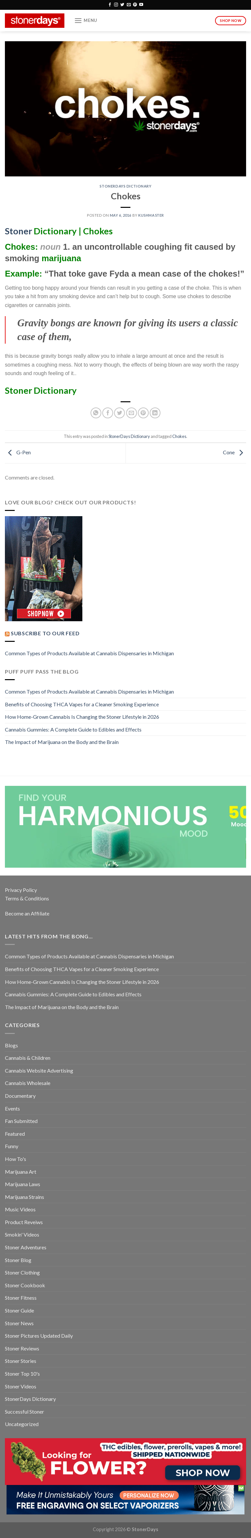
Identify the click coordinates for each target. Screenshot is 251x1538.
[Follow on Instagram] (116, 5)
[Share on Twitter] (119, 412)
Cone (234, 452)
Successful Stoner (24, 1411)
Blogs (11, 1045)
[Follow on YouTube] (141, 5)
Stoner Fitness (21, 1297)
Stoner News (19, 1323)
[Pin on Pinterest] (143, 412)
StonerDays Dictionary (126, 186)
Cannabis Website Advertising (39, 1070)
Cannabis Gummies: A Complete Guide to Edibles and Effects (73, 729)
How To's (15, 1159)
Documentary (20, 1096)
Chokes (179, 436)
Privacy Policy (21, 890)
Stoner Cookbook (25, 1285)
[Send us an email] (129, 5)
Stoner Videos (20, 1386)
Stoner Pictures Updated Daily (39, 1335)
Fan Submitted (21, 1121)
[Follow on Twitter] (122, 5)
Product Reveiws (24, 1222)
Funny (11, 1146)
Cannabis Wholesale (27, 1083)
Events (12, 1108)
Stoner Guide (19, 1310)
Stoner (18, 231)
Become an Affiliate (27, 913)
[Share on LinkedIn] (155, 412)
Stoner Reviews (22, 1348)
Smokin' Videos (22, 1234)
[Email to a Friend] (131, 412)
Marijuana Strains (24, 1197)
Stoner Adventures (25, 1247)
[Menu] (85, 20)
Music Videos (20, 1209)
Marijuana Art (20, 1171)
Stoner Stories (20, 1361)
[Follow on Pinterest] (135, 5)
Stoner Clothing (22, 1272)
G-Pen (18, 452)
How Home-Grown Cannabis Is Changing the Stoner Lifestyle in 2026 (82, 717)
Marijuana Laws (22, 1184)
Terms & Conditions (27, 898)
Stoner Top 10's (22, 1373)
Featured (15, 1134)
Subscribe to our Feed (45, 633)
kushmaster (151, 215)
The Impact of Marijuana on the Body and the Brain (62, 742)
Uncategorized (22, 1424)
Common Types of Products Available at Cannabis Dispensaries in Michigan (89, 653)
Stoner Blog (18, 1260)
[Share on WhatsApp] (96, 412)
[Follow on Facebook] (110, 5)
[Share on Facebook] (107, 412)
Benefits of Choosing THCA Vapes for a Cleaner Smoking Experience (82, 704)
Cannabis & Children (27, 1058)
